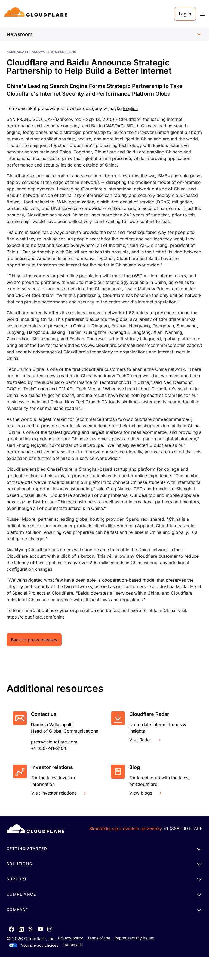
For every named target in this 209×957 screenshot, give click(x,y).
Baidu (97, 125)
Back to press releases (34, 639)
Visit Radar (145, 739)
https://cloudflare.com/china (36, 617)
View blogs (146, 793)
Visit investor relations (59, 793)
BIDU (131, 125)
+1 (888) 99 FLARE (182, 828)
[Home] (36, 14)
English (130, 108)
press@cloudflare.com (54, 742)
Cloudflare (129, 119)
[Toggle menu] (202, 14)
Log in (185, 14)
